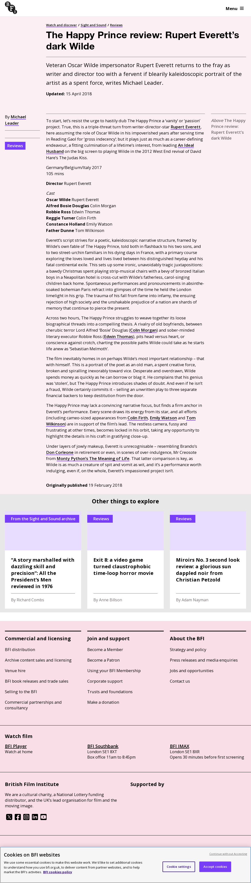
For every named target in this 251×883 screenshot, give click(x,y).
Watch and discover (61, 25)
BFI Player (16, 746)
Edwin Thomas (118, 336)
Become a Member (105, 649)
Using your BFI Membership (114, 670)
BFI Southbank (102, 746)
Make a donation (103, 702)
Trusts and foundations (110, 691)
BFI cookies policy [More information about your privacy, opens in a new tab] (57, 872)
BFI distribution (20, 649)
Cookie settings (179, 866)
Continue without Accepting (228, 854)
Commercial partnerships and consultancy (33, 705)
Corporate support (105, 681)
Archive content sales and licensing (38, 660)
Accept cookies (215, 866)
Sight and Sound (93, 25)
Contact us (180, 681)
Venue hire (15, 670)
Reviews (116, 25)
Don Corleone (60, 452)
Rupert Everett (186, 127)
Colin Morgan (143, 330)
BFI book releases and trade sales (36, 681)
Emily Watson (163, 418)
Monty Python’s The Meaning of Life (93, 458)
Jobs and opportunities (191, 670)
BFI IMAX (179, 746)
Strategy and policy (188, 649)
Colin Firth (137, 418)
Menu (235, 8)
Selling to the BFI (21, 691)
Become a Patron (103, 660)
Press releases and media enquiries (204, 660)
